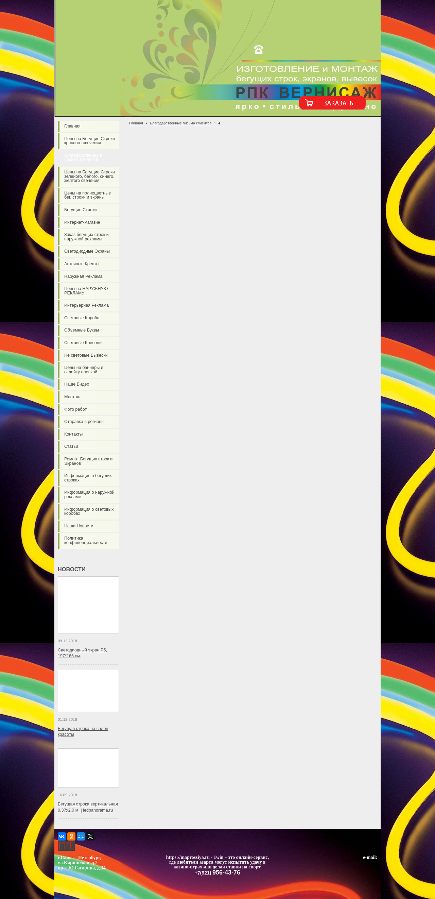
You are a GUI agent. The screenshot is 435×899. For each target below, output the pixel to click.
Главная (136, 123)
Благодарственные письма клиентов (180, 123)
